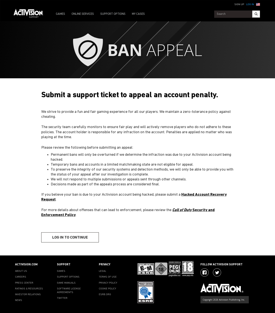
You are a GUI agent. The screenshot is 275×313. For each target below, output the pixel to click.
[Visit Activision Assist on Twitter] (217, 272)
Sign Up (239, 4)
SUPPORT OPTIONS (112, 14)
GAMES (60, 14)
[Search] (256, 14)
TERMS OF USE (108, 277)
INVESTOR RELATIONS (28, 294)
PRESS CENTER (24, 283)
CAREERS (20, 277)
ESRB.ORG (105, 294)
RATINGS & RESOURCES (29, 288)
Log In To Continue (70, 238)
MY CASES (138, 14)
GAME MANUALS (66, 283)
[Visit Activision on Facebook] (204, 272)
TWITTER (62, 298)
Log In (250, 4)
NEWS (18, 300)
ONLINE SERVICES (83, 14)
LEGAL (102, 271)
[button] (258, 4)
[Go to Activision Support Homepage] (30, 14)
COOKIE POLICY (107, 288)
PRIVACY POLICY (108, 283)
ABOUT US (21, 271)
